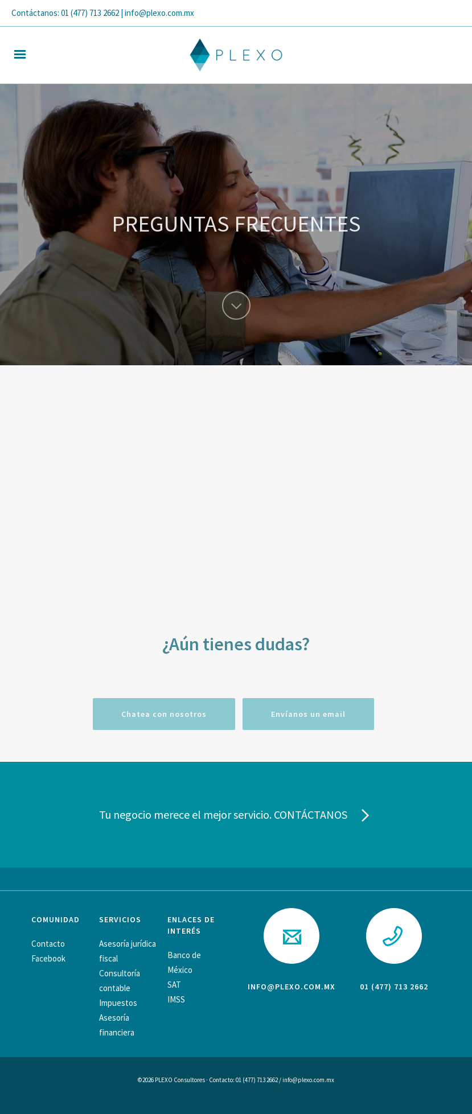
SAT (174, 984)
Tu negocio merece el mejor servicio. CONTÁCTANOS (236, 815)
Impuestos (118, 1002)
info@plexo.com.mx (291, 986)
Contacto (48, 943)
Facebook (48, 958)
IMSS (176, 999)
